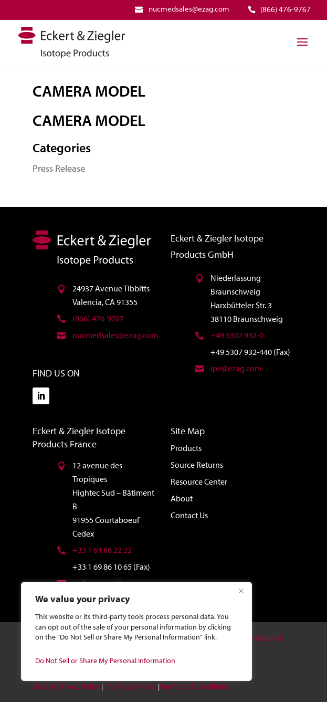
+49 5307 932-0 (236, 335)
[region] (136, 631)
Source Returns (197, 464)
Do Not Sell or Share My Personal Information (105, 660)
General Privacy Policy (66, 686)
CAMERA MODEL (89, 91)
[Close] (241, 590)
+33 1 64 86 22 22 (102, 549)
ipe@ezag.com (235, 368)
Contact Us (189, 515)
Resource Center (199, 481)
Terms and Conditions (195, 686)
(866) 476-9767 (98, 318)
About (182, 498)
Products (186, 448)
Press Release (59, 168)
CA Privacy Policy (130, 686)
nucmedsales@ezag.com (115, 335)
